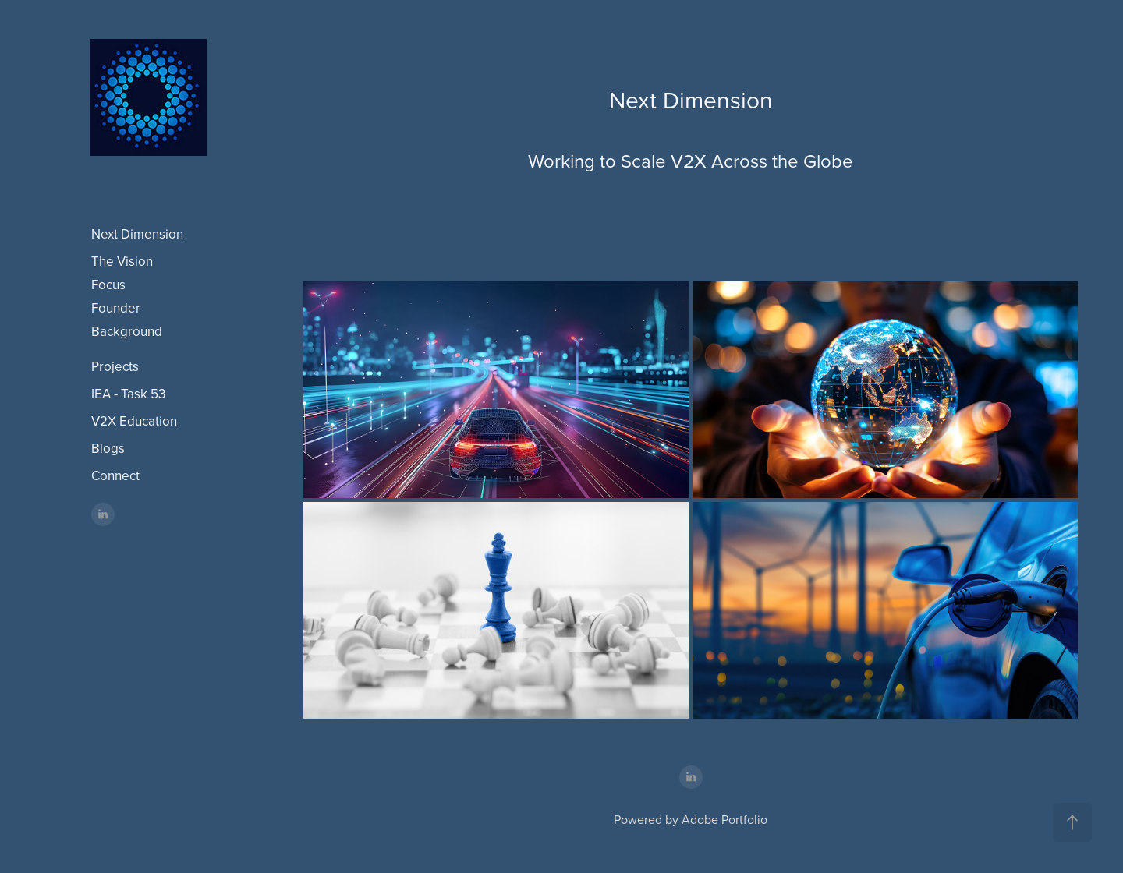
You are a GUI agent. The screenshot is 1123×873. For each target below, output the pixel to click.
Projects (115, 366)
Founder (115, 308)
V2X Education (134, 421)
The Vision (122, 261)
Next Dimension (137, 233)
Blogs (108, 448)
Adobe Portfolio (724, 819)
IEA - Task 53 (128, 393)
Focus (108, 284)
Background (126, 331)
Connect (115, 475)
